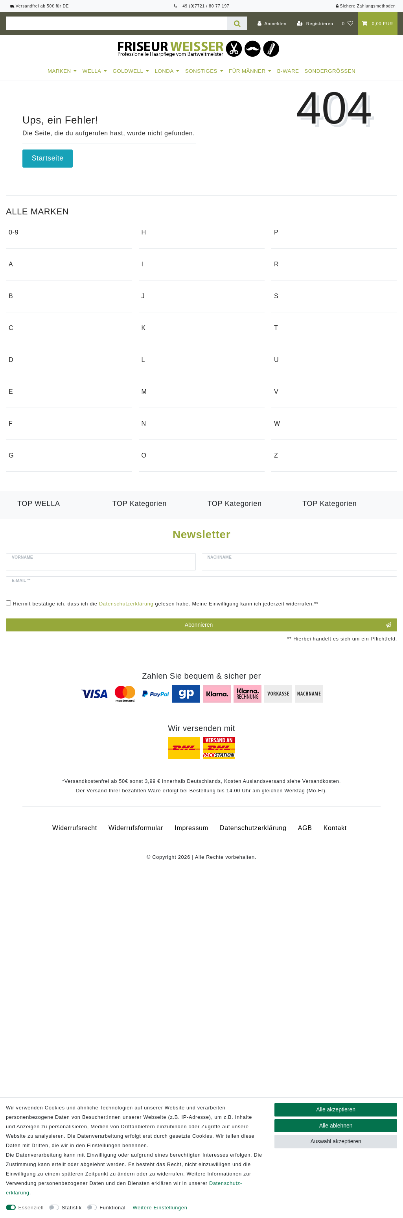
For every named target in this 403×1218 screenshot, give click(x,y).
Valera (289, 642)
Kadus (156, 461)
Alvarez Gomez (37, 320)
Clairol (24, 474)
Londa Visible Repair (144, 821)
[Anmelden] (272, 23)
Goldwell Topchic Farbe (243, 839)
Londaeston (35, 811)
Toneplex (316, 802)
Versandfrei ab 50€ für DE (39, 6)
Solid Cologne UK (307, 442)
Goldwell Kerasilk (139, 802)
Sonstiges (201, 71)
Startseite (48, 158)
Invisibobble (165, 367)
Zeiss (288, 750)
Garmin (158, 258)
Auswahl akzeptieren (336, 1141)
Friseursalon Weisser (46, 704)
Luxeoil (28, 821)
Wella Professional (45, 802)
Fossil (23, 674)
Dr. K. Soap (32, 550)
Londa (164, 71)
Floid (21, 659)
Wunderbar (296, 704)
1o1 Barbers (33, 258)
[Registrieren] (315, 23)
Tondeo (291, 518)
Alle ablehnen (336, 1125)
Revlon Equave (135, 839)
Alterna (25, 305)
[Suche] (237, 23)
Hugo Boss (163, 320)
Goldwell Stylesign (236, 821)
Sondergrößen (329, 71)
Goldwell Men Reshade (243, 830)
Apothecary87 (35, 350)
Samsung (294, 427)
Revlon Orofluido (138, 830)
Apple (22, 365)
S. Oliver (293, 412)
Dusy (21, 565)
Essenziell (31, 1208)
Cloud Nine (31, 488)
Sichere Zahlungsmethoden (365, 6)
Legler (156, 522)
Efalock (25, 612)
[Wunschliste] (348, 23)
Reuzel (290, 350)
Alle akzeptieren (335, 1109)
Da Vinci (27, 535)
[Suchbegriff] (116, 23)
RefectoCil (295, 335)
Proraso (292, 258)
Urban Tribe (297, 595)
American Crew (37, 335)
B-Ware (288, 71)
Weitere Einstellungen (160, 1208)
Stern (288, 457)
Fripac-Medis (34, 689)
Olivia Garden (168, 693)
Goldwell (128, 71)
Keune (157, 475)
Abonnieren (288, 959)
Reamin (291, 320)
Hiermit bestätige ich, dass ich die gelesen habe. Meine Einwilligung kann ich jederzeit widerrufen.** (166, 938)
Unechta (292, 580)
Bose (21, 427)
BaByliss (27, 412)
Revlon (290, 365)
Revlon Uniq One (328, 821)
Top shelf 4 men (304, 533)
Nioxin (156, 646)
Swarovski (295, 472)
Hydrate (29, 830)
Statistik (72, 1208)
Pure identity (299, 273)
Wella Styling (322, 811)
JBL (153, 414)
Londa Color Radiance (146, 811)
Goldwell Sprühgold (237, 811)
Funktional (112, 1208)
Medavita (161, 599)
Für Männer (247, 71)
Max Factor (164, 584)
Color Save (34, 839)
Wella (92, 71)
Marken (59, 71)
